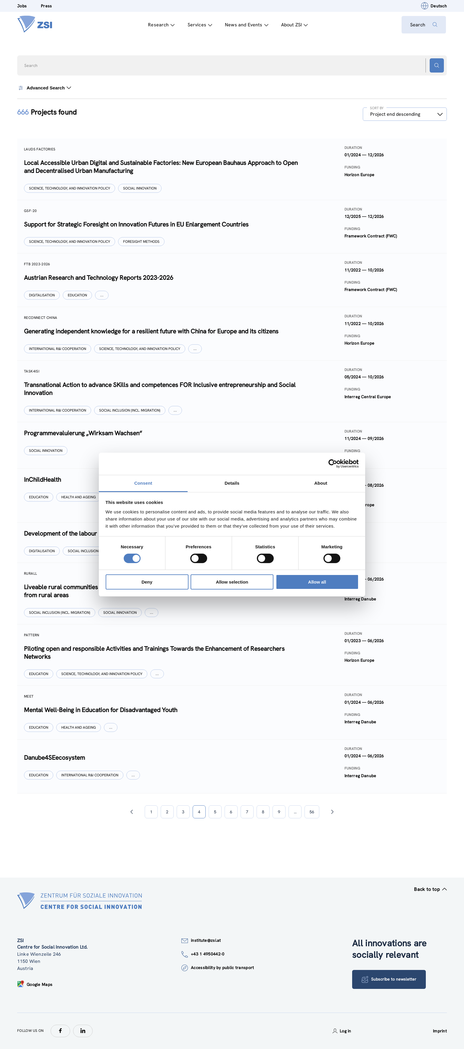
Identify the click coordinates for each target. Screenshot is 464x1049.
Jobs (22, 6)
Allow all (317, 581)
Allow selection (232, 581)
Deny (146, 581)
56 (312, 812)
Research (160, 25)
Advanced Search (44, 87)
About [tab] (320, 482)
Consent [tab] (143, 482)
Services (199, 25)
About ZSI (293, 25)
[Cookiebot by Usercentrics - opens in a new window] (333, 463)
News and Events (246, 25)
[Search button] (437, 65)
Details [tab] (232, 482)
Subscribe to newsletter (389, 979)
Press (46, 6)
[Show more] (102, 295)
